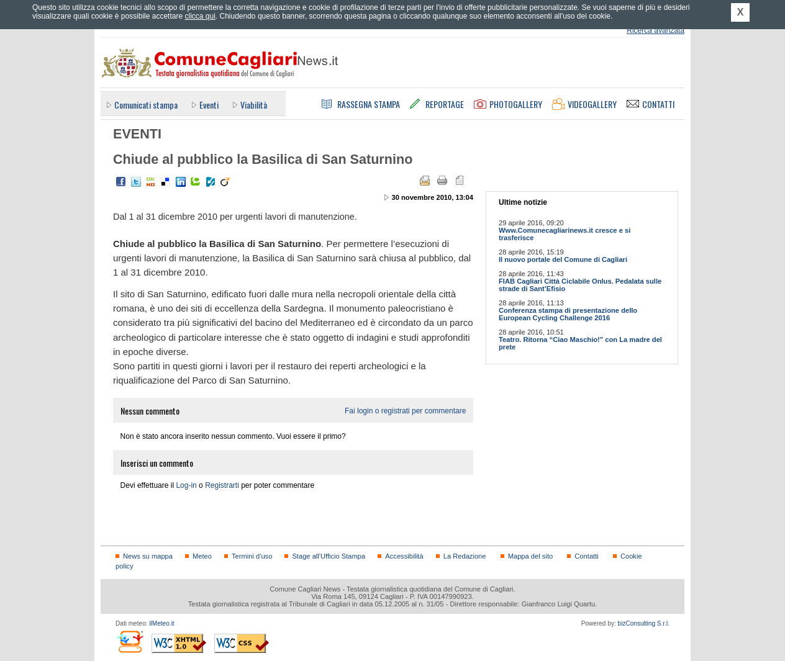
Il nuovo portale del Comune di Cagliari (563, 259)
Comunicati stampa (146, 104)
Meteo (202, 556)
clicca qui (199, 16)
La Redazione (464, 556)
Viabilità (253, 104)
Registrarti (222, 485)
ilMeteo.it (161, 623)
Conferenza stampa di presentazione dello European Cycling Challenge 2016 (568, 314)
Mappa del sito (530, 556)
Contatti (586, 556)
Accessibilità (404, 556)
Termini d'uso (252, 556)
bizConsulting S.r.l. (643, 623)
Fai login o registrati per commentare (405, 411)
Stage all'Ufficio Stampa (328, 556)
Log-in (186, 485)
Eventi (209, 104)
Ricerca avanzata (655, 30)
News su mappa (148, 556)
